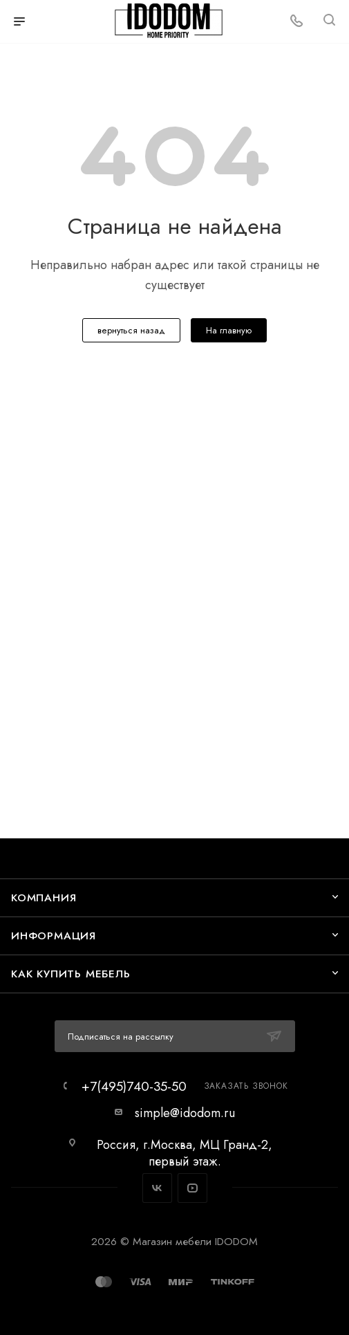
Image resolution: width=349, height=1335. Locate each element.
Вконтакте (157, 1188)
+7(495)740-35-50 (134, 1086)
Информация (53, 935)
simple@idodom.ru (185, 1113)
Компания (43, 897)
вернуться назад (131, 330)
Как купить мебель (71, 974)
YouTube (192, 1188)
